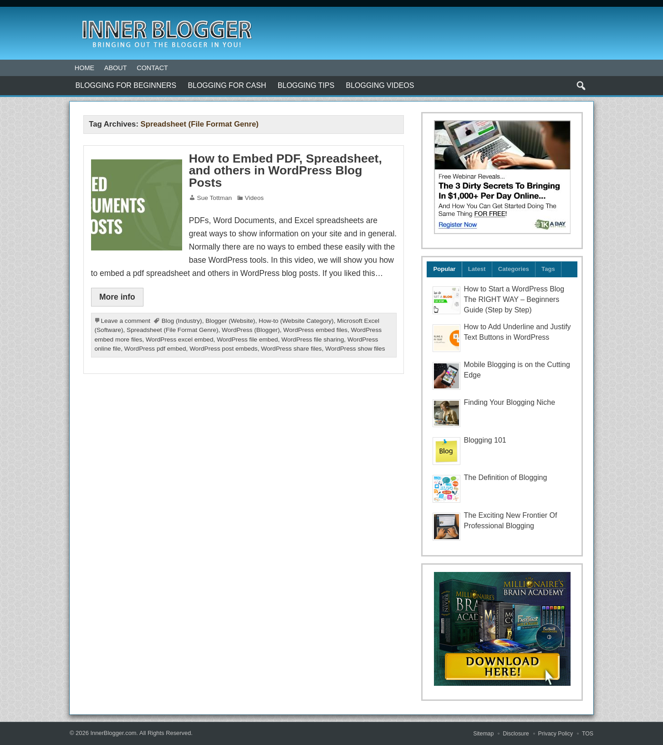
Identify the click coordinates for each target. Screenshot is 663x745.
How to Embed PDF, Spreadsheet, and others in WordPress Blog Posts (285, 170)
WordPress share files (291, 348)
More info (117, 296)
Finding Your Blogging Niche (509, 402)
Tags (548, 268)
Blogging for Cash (227, 85)
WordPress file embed (247, 339)
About (115, 67)
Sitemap (483, 733)
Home (84, 67)
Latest (477, 268)
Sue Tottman (214, 197)
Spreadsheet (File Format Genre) (172, 330)
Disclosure (516, 733)
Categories (513, 268)
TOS (587, 733)
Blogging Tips (306, 85)
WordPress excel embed (180, 339)
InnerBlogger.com (113, 733)
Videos (254, 197)
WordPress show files (355, 348)
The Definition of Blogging (505, 477)
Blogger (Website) (230, 320)
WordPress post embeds (223, 348)
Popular (444, 268)
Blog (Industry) (182, 320)
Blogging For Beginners (126, 85)
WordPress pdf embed (155, 348)
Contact (152, 67)
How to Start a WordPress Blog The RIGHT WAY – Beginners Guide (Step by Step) (514, 299)
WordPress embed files (315, 330)
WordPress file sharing (312, 339)
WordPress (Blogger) (251, 330)
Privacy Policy (555, 733)
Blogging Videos (380, 85)
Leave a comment (125, 320)
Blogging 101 (485, 440)
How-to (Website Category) (296, 320)
